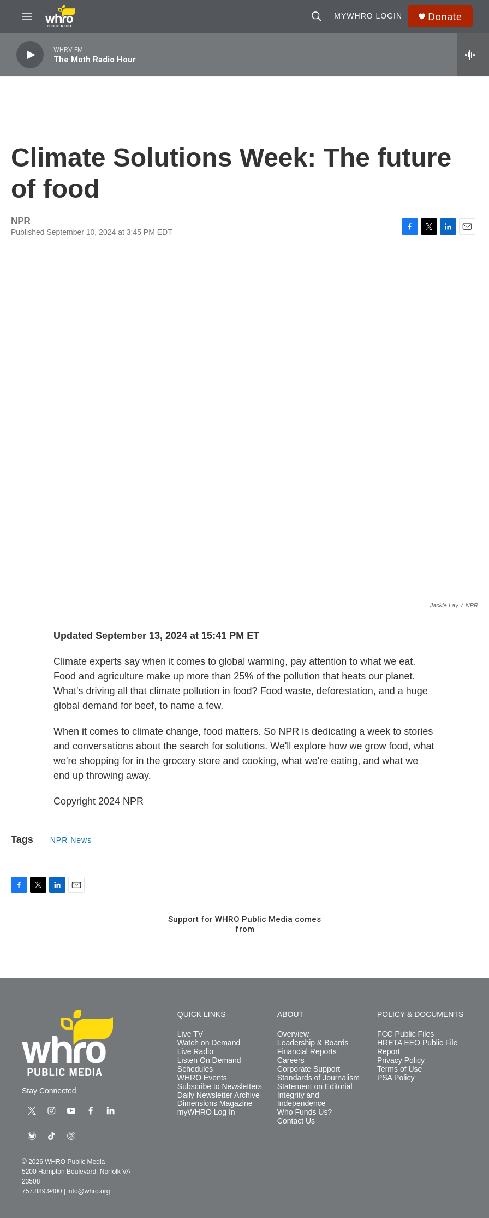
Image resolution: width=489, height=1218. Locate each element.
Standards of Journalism (318, 1078)
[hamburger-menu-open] (26, 16)
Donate (445, 16)
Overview (293, 1034)
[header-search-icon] (316, 16)
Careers (291, 1060)
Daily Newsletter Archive (218, 1095)
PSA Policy (395, 1078)
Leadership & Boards (313, 1043)
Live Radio (195, 1052)
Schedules (195, 1069)
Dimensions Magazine (215, 1103)
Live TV (190, 1034)
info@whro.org (88, 1191)
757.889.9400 (42, 1191)
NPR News (71, 840)
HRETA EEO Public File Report (417, 1047)
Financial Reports (307, 1052)
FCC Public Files (405, 1034)
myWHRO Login (368, 15)
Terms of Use (399, 1069)
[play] (30, 55)
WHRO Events (202, 1078)
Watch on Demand (208, 1043)
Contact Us (296, 1121)
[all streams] (473, 54)
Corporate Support (308, 1069)
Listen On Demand (209, 1060)
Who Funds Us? (304, 1112)
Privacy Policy (401, 1060)
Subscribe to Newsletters (219, 1087)
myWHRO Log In (206, 1112)
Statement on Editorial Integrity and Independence (315, 1095)
